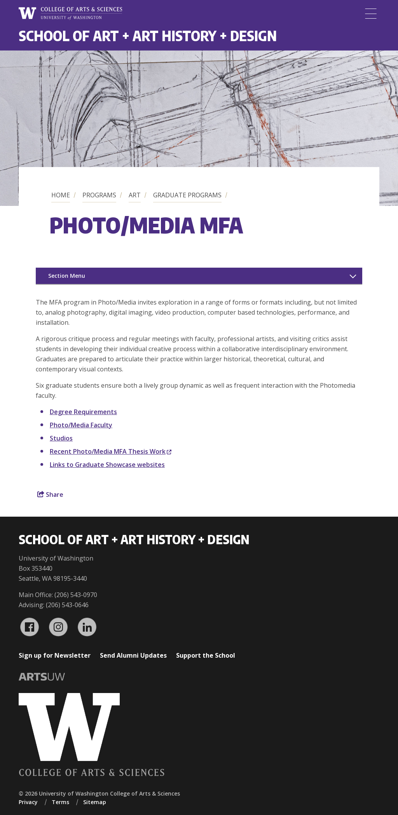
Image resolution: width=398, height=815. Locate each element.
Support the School (205, 655)
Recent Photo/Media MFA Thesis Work (110, 451)
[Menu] (370, 13)
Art (135, 195)
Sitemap (94, 802)
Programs (99, 195)
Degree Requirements (83, 412)
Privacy (28, 802)
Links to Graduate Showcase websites (107, 464)
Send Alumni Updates (133, 655)
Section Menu (66, 275)
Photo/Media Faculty (81, 425)
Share (50, 494)
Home (60, 195)
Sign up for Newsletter (55, 655)
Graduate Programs (187, 195)
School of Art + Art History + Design (148, 35)
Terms (60, 802)
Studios (61, 438)
